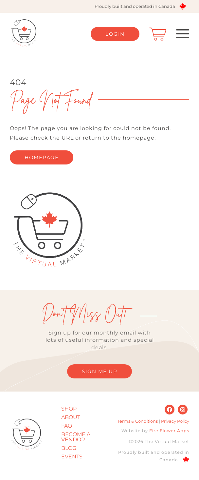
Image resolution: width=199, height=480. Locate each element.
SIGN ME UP (99, 371)
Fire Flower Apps (169, 430)
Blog (68, 448)
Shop (69, 409)
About (70, 417)
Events (71, 456)
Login (115, 34)
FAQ (66, 426)
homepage (42, 157)
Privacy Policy (175, 421)
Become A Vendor (75, 437)
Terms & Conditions (138, 421)
